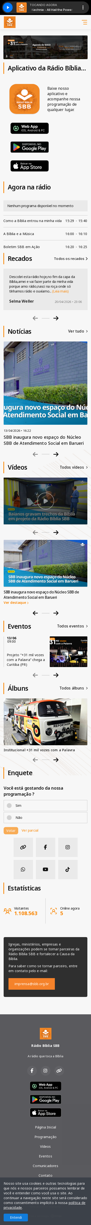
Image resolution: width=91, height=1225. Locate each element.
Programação (45, 1137)
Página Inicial (45, 1127)
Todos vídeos (74, 467)
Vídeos (45, 1146)
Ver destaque (16, 602)
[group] (45, 501)
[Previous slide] (35, 318)
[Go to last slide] (35, 613)
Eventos (45, 1156)
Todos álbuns (73, 688)
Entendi (16, 1217)
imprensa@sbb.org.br (32, 983)
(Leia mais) (60, 291)
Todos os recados (71, 258)
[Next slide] (55, 318)
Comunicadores (45, 1165)
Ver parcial (30, 830)
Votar (11, 830)
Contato (45, 1175)
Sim (19, 805)
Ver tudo (78, 331)
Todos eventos (72, 626)
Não (19, 817)
